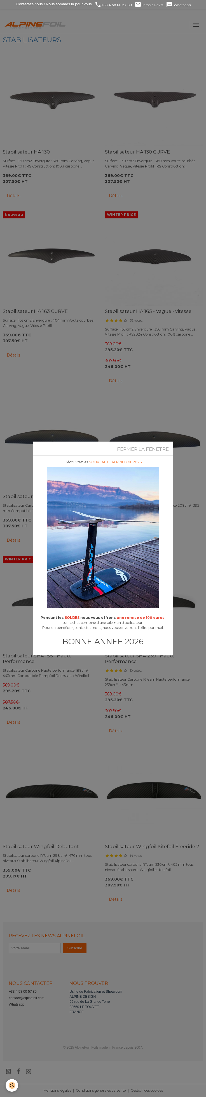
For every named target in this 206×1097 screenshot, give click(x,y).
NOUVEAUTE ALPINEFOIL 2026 (115, 462)
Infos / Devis (149, 5)
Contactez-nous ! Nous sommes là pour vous (53, 4)
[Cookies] (12, 1085)
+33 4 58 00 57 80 (113, 5)
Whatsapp (178, 5)
